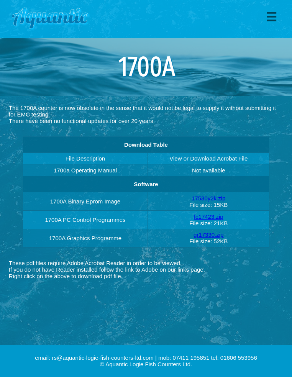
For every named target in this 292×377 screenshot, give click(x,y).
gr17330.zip (208, 234)
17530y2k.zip (208, 198)
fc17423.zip (208, 216)
